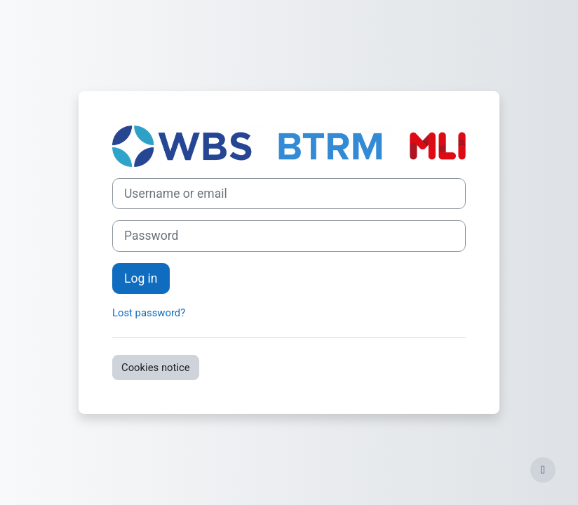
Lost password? (148, 313)
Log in (141, 278)
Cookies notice (155, 367)
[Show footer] (543, 470)
